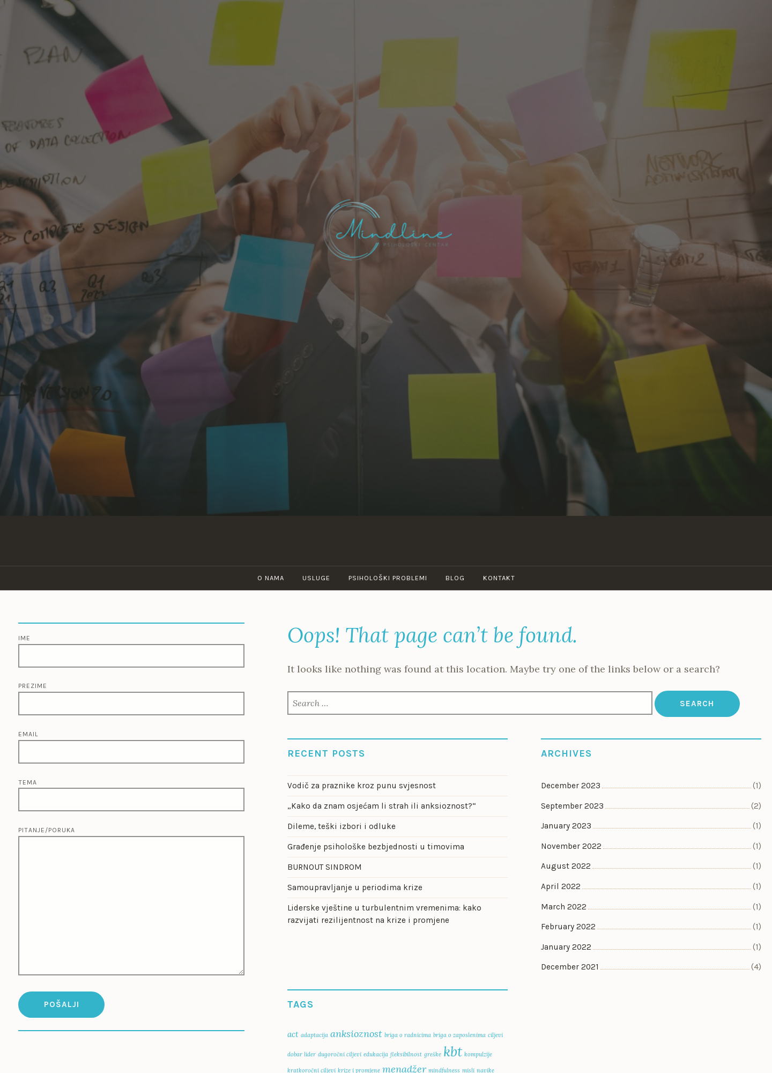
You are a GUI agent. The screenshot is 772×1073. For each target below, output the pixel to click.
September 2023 (572, 806)
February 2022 (568, 926)
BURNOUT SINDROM (324, 867)
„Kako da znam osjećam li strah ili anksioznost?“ (381, 806)
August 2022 (566, 866)
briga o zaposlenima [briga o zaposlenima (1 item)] (459, 1035)
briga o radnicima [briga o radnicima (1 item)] (407, 1035)
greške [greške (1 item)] (432, 1054)
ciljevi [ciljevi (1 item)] (495, 1035)
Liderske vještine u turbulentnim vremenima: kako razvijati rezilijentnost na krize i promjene (384, 914)
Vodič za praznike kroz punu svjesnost (361, 785)
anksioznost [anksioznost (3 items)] (356, 1033)
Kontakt (499, 578)
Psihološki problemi (387, 578)
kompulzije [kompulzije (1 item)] (478, 1054)
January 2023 (566, 826)
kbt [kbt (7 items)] (452, 1051)
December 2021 (570, 967)
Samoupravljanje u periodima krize (357, 887)
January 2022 (566, 947)
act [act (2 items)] (293, 1034)
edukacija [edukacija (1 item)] (375, 1054)
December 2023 (570, 785)
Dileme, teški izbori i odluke (341, 826)
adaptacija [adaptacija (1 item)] (314, 1035)
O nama (270, 578)
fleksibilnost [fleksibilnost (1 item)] (406, 1054)
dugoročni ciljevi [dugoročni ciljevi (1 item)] (339, 1054)
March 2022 (564, 907)
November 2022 (571, 846)
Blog (455, 578)
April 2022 (561, 886)
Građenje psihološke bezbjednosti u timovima (375, 847)
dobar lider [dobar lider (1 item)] (301, 1054)
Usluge (316, 578)
